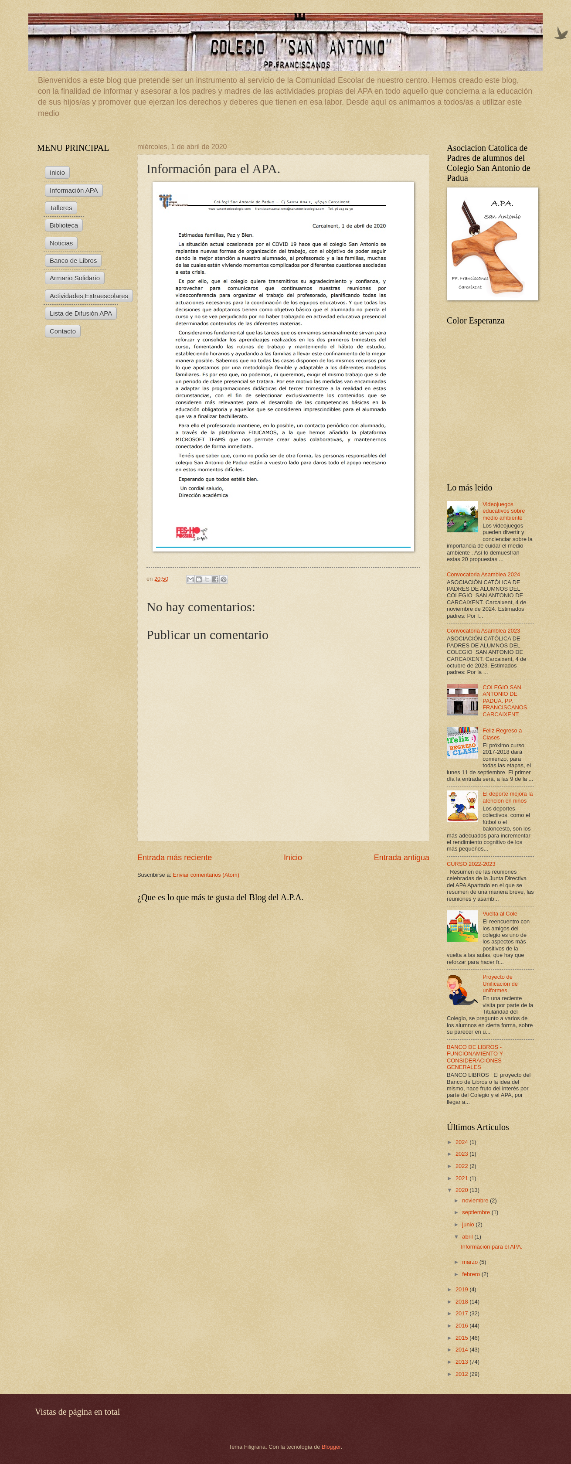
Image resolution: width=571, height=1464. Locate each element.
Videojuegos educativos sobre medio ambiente (504, 511)
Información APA (74, 190)
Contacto (63, 331)
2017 (462, 1313)
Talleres (61, 207)
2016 (462, 1325)
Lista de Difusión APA (81, 313)
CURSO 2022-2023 (471, 864)
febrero (471, 1274)
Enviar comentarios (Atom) (206, 875)
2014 (462, 1349)
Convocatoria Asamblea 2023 (483, 630)
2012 (462, 1374)
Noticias (61, 243)
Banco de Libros (73, 260)
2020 (462, 1190)
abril (468, 1236)
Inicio (293, 857)
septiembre (476, 1212)
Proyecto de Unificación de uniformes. (500, 984)
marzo (470, 1262)
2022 (462, 1166)
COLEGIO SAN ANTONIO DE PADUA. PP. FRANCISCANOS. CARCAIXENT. (506, 701)
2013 (462, 1361)
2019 (462, 1289)
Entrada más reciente (174, 857)
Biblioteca (64, 225)
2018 (462, 1301)
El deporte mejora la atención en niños (508, 796)
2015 (462, 1338)
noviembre (476, 1200)
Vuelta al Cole (500, 913)
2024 (462, 1142)
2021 (462, 1178)
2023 (462, 1154)
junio (469, 1224)
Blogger (331, 1447)
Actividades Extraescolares (89, 296)
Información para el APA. (491, 1246)
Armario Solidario (75, 278)
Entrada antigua (401, 857)
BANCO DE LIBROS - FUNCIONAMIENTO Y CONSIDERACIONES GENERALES (475, 1057)
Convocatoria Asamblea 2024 (483, 574)
